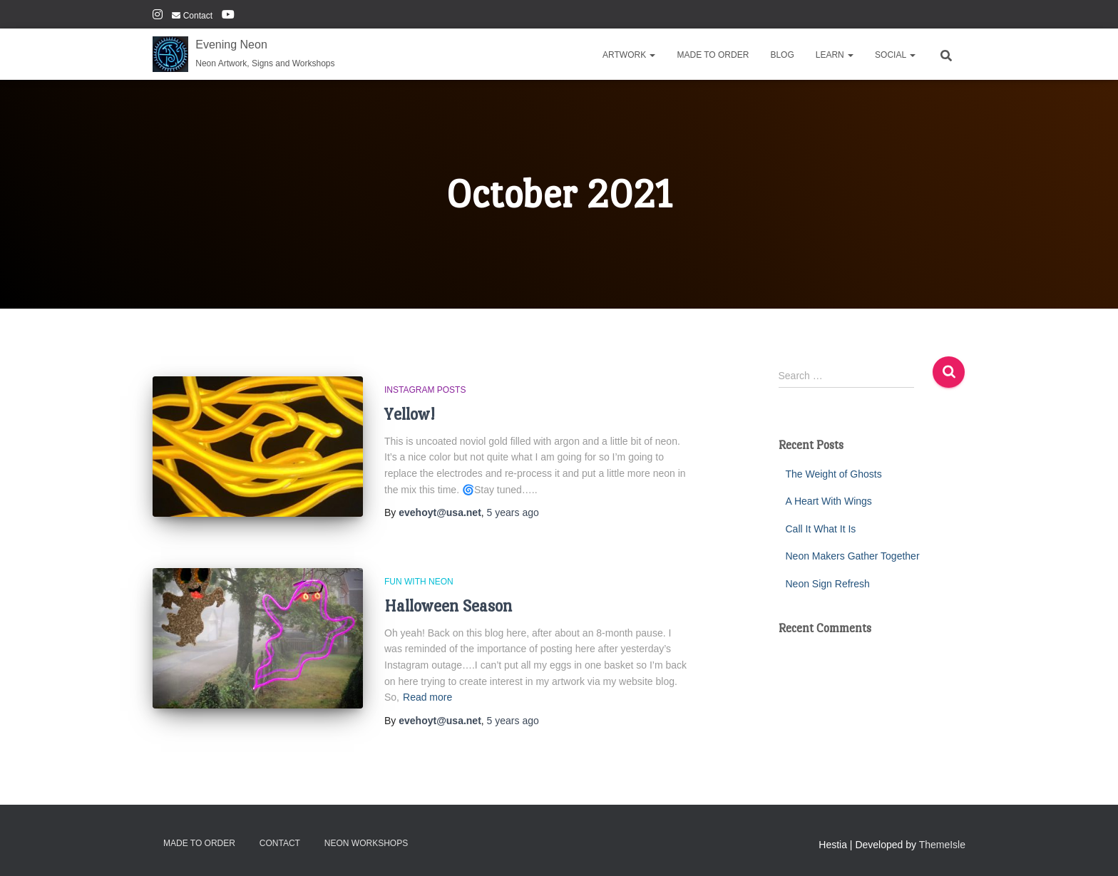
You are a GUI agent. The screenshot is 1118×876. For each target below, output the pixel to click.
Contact (192, 16)
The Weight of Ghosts (834, 474)
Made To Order (713, 55)
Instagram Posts (425, 390)
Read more (427, 697)
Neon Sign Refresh (828, 583)
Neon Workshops (366, 843)
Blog (782, 55)
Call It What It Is (821, 529)
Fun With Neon (418, 582)
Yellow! (409, 413)
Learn (834, 55)
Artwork (628, 55)
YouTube (228, 16)
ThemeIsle (942, 844)
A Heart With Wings (829, 501)
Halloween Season (448, 605)
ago (513, 512)
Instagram (158, 16)
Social (895, 55)
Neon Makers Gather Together (853, 556)
